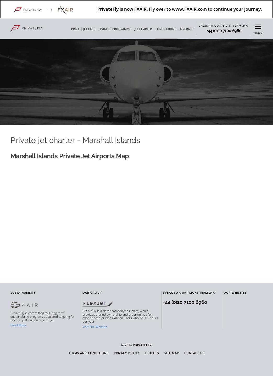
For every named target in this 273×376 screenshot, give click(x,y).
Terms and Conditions (89, 353)
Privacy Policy (127, 353)
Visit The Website (94, 327)
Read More (18, 325)
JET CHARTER (143, 29)
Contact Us (194, 353)
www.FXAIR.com (189, 9)
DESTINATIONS (166, 29)
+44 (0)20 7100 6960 (224, 31)
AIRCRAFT (186, 29)
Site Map (171, 353)
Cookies (152, 353)
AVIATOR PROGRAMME (115, 29)
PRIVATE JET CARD (83, 29)
